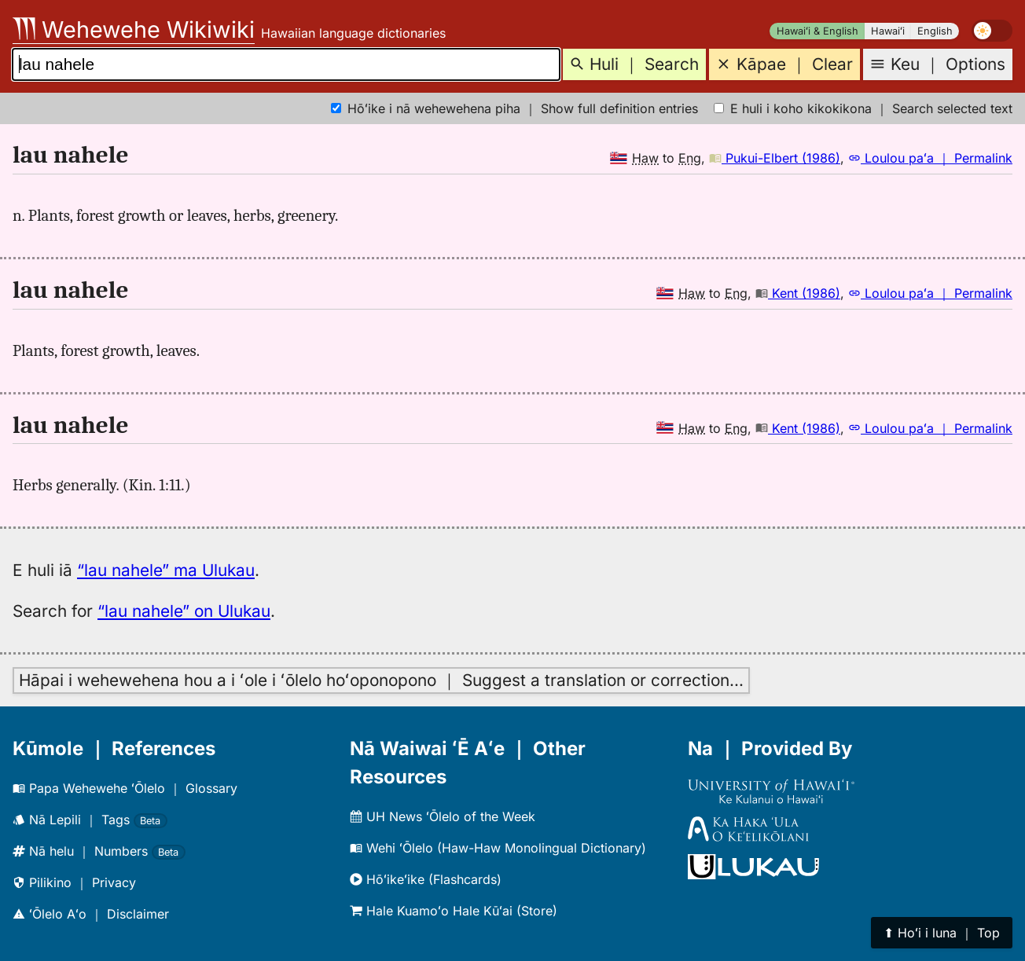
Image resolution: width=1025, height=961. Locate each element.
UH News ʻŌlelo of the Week (442, 816)
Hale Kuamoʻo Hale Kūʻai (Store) (453, 911)
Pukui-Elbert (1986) (774, 158)
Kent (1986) (797, 293)
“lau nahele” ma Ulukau (166, 570)
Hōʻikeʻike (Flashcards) (425, 879)
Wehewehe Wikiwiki (134, 29)
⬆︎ (942, 933)
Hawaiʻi (888, 31)
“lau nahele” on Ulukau (183, 611)
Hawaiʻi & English (817, 31)
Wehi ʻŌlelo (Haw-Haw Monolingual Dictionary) (498, 848)
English (935, 31)
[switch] (992, 31)
